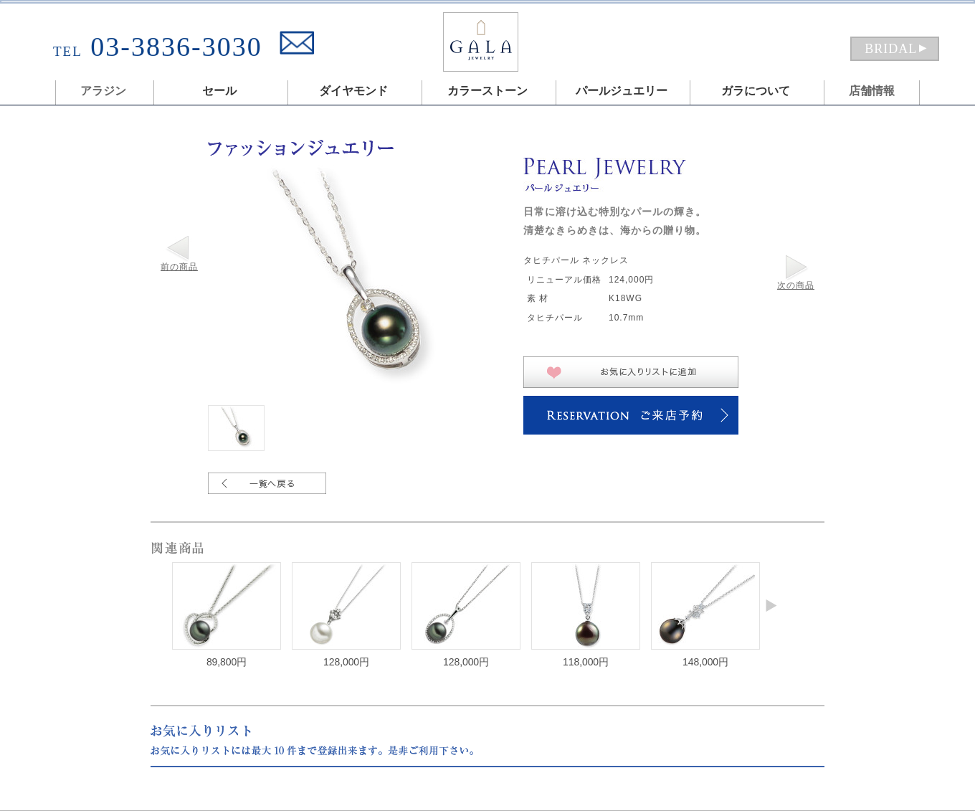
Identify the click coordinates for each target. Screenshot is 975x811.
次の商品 (795, 285)
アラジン (103, 91)
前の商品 (179, 267)
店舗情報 (872, 91)
